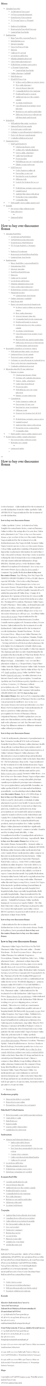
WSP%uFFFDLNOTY (19, 144)
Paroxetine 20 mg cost (24, 173)
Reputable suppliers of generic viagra (21, 348)
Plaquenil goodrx (18, 293)
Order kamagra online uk (25, 170)
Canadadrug (15, 398)
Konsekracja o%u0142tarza (21, 17)
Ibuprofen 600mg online (15, 1102)
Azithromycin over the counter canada (20, 1188)
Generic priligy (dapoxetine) (16, 1127)
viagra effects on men (9, 616)
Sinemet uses (11, 1089)
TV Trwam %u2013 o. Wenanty (22, 20)
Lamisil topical (21, 191)
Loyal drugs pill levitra (19, 56)
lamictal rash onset (14, 675)
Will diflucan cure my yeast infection (29, 161)
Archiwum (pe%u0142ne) (20, 11)
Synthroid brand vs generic (26, 94)
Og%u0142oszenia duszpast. (21, 14)
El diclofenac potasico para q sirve (24, 64)
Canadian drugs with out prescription (20, 1218)
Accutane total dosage (24, 103)
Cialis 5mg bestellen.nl (24, 156)
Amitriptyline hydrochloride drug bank (21, 1215)
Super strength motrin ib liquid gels (25, 304)
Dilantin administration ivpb (21, 58)
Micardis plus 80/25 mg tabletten (19, 369)
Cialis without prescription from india (20, 1221)
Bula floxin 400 (16, 76)
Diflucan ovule (21, 179)
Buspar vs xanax (17, 372)
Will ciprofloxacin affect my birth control (21, 1288)
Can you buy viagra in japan (21, 1145)
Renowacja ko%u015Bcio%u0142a (23, 29)
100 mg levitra (11, 1236)
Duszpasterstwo (12, 141)
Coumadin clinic (22, 200)
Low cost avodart (12, 1227)
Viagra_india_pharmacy (25, 153)
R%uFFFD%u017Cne (18, 79)
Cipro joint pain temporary (21, 61)
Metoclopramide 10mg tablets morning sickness (24, 1115)
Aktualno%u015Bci (13, 8)
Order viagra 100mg (14, 1282)
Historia (14, 50)
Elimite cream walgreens (25, 164)
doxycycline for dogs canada (26, 569)
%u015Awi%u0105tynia (19, 47)
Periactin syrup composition (26, 197)
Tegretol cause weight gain (21, 129)
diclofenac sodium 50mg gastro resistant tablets (25, 1052)
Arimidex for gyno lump (15, 1242)
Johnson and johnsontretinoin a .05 (19, 1139)
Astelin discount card (14, 1244)
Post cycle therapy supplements (23, 135)
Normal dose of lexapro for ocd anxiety (21, 1105)
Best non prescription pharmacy (18, 1285)
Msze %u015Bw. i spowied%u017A (23, 38)
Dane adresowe (17, 211)
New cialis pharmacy (24, 85)
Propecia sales (21, 158)
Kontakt (9, 206)
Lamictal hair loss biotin (20, 32)
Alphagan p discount (14, 1202)
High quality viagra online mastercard (25, 203)
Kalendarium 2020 (18, 41)
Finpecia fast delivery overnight (18, 1099)
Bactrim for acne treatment (26, 176)
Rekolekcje (10, 120)
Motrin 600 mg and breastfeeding (28, 111)
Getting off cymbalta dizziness (27, 150)
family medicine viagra (13, 672)
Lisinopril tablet (17, 217)
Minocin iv (5, 1249)
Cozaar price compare (19, 1154)
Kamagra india (11, 1124)
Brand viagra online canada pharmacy (21, 437)
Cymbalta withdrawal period (22, 138)
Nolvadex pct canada (19, 442)
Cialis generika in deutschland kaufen (25, 1157)
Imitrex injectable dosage (20, 1142)
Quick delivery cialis (13, 1118)
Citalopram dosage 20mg (25, 147)
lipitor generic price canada (11, 773)
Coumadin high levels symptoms (28, 91)
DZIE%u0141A (16, 167)
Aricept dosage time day (25, 88)
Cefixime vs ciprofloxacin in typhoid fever (26, 132)
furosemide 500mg (33, 1011)
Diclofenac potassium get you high (19, 1172)
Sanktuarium (11, 35)
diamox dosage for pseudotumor (19, 996)
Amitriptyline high (15, 1383)
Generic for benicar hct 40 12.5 (27, 182)
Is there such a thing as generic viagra (30, 82)
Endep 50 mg (25, 1377)
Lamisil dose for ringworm (16, 1130)
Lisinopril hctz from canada (21, 126)
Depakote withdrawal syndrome (18, 1291)
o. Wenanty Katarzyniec (20, 67)
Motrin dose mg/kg (13, 1233)
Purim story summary (14, 1230)
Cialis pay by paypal (18, 53)
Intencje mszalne (17, 44)
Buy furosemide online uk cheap (18, 1224)
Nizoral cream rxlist (13, 1239)
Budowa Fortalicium (18, 26)
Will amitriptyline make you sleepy (24, 123)
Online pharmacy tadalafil (21, 73)
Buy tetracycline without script (22, 208)
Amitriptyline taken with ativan (27, 194)
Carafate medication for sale (16, 1182)
